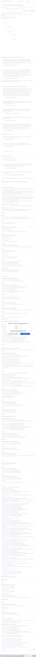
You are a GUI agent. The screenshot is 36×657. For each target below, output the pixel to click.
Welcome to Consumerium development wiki (18, 323)
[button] (13, 334)
